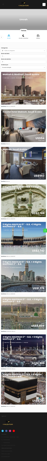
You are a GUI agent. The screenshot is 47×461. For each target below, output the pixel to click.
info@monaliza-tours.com (9, 445)
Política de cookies (5, 453)
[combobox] (23, 61)
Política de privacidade (6, 451)
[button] (1, 37)
